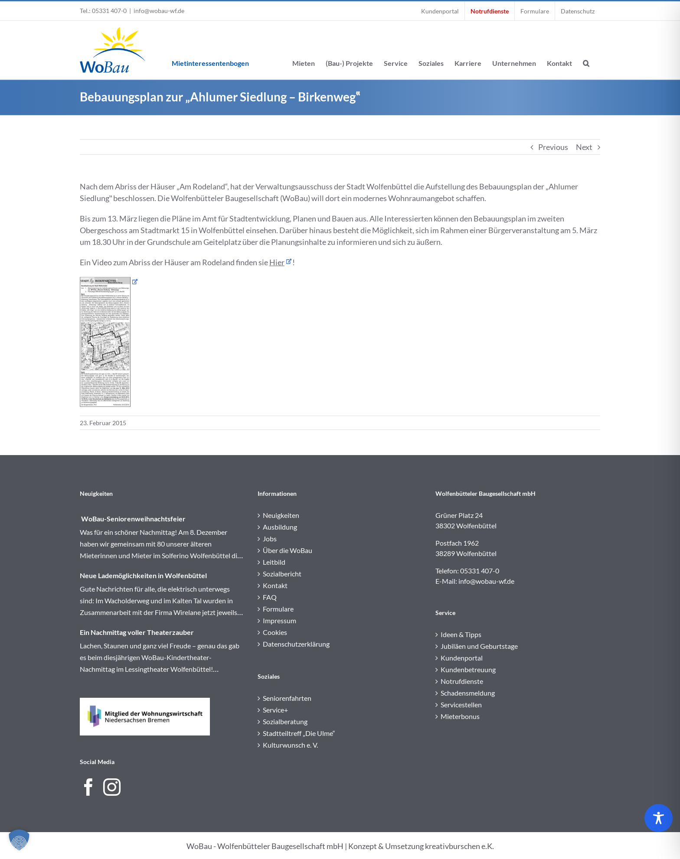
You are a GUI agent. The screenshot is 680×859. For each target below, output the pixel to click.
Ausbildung (280, 527)
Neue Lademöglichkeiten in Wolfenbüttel (143, 575)
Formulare (278, 609)
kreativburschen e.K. (459, 846)
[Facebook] (88, 787)
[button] (586, 50)
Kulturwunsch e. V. (290, 745)
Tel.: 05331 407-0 (103, 10)
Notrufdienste (462, 681)
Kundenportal (462, 658)
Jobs (270, 538)
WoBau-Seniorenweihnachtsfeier (133, 518)
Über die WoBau (287, 550)
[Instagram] (112, 787)
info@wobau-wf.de (159, 10)
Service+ (275, 710)
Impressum (279, 620)
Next (584, 147)
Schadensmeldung (468, 693)
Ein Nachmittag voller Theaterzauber (137, 632)
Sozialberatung (285, 721)
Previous (553, 147)
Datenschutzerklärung (296, 644)
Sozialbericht (282, 573)
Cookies (275, 632)
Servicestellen (461, 704)
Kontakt (275, 585)
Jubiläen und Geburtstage (479, 646)
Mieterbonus (460, 716)
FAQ (270, 597)
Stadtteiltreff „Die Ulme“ (299, 733)
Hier (276, 262)
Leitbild (274, 562)
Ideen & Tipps (461, 634)
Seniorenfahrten (287, 698)
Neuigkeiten (281, 515)
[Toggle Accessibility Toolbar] (658, 818)
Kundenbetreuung (468, 669)
